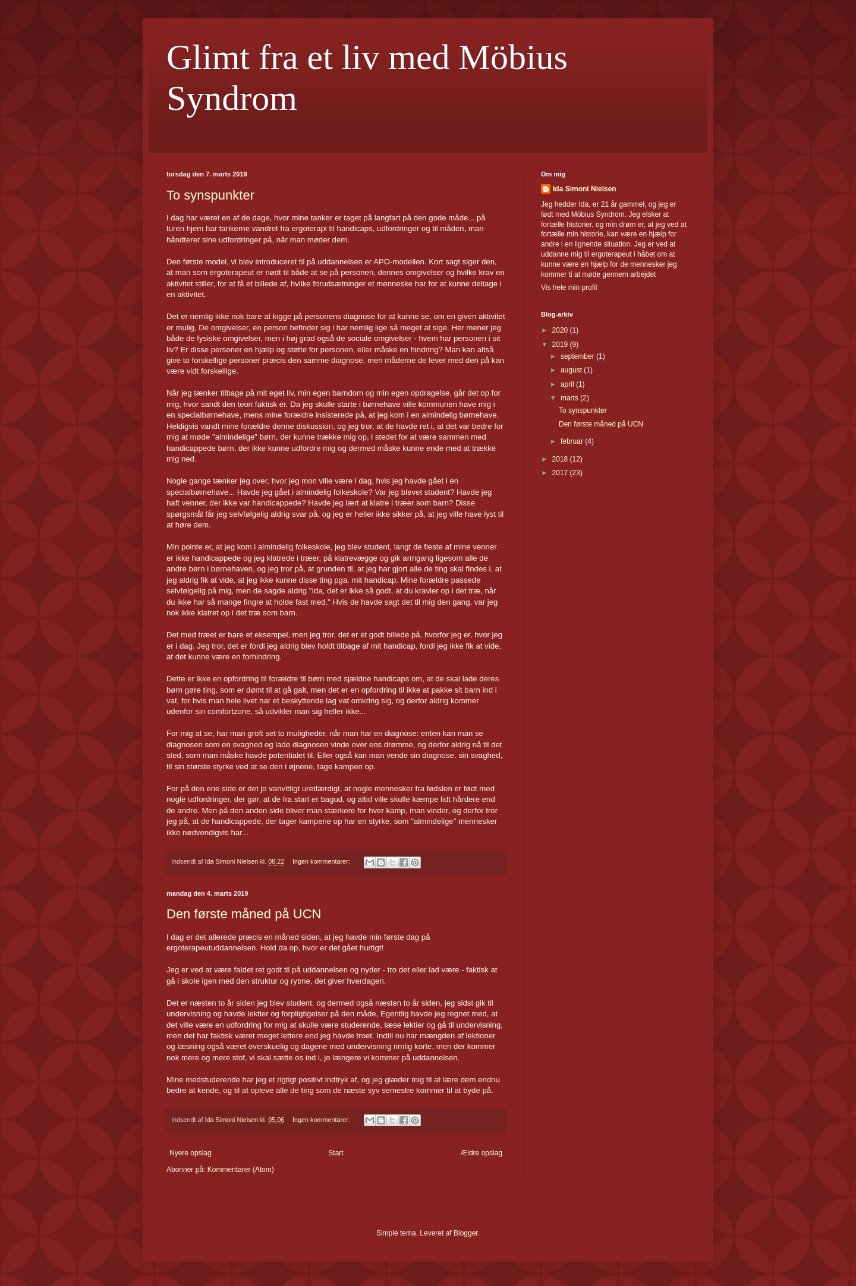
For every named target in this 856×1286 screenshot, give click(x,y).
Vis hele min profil (569, 287)
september (578, 356)
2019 (561, 344)
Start (335, 1153)
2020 (561, 330)
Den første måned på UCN (243, 913)
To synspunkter (210, 195)
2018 (561, 459)
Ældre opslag (481, 1153)
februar (573, 441)
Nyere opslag (190, 1153)
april (568, 384)
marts (570, 398)
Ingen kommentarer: (322, 861)
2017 (561, 473)
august (572, 370)
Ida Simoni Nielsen (584, 189)
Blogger (466, 1233)
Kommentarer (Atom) (240, 1169)
